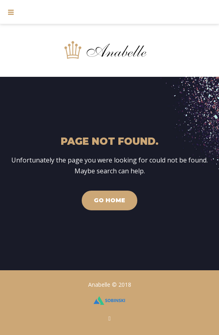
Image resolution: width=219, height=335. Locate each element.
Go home (109, 200)
